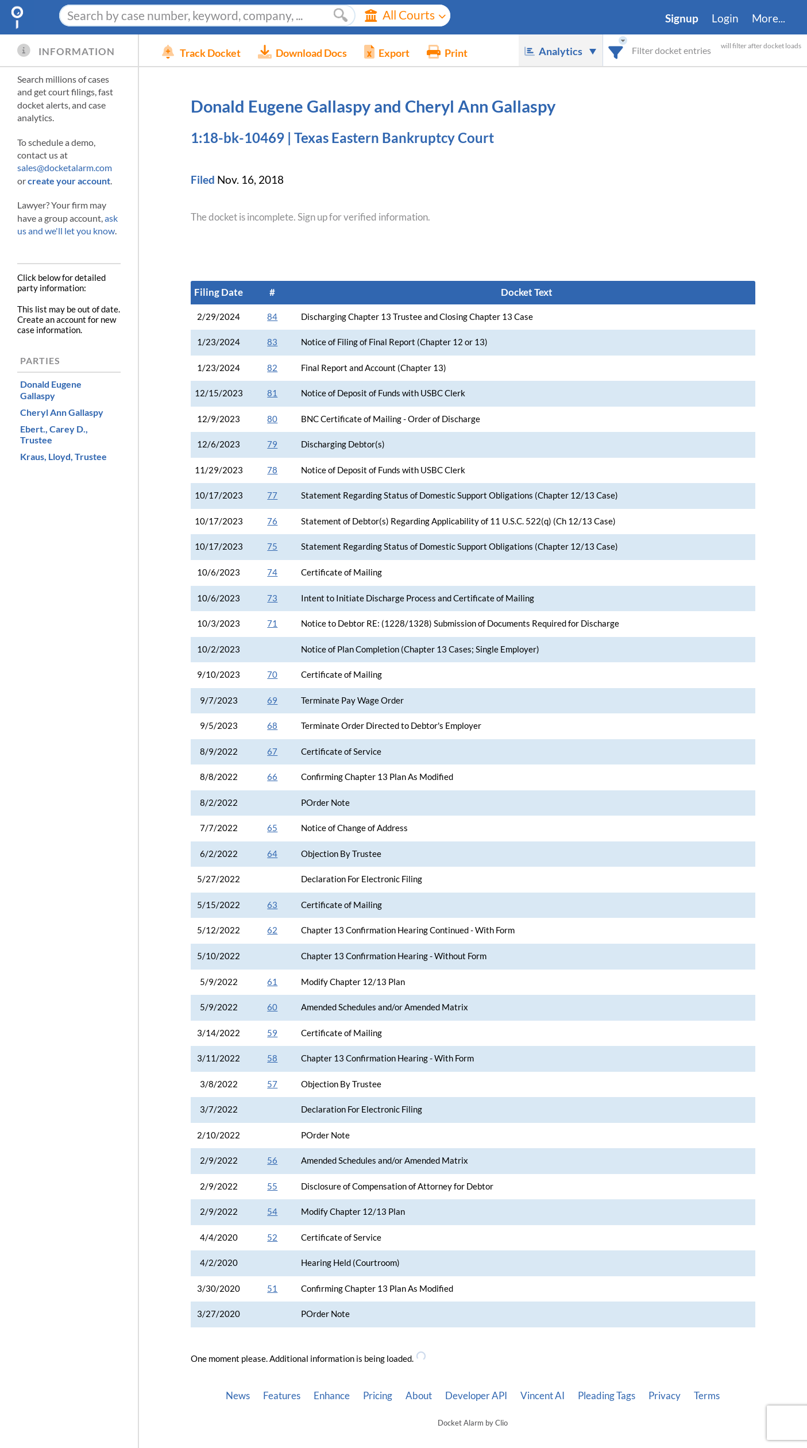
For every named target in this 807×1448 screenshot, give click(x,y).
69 (272, 700)
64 (272, 854)
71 (272, 623)
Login (725, 18)
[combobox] (616, 50)
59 (272, 1033)
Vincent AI (542, 1395)
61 (272, 982)
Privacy (664, 1395)
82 (272, 368)
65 (272, 828)
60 (272, 1007)
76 (272, 521)
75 (272, 546)
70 (272, 674)
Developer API (476, 1395)
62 (272, 930)
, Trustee (54, 434)
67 (272, 751)
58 (272, 1058)
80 (272, 419)
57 (272, 1084)
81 (272, 393)
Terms (707, 1395)
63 (272, 905)
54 (272, 1212)
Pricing (377, 1395)
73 (272, 598)
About (419, 1395)
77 (272, 495)
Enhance (332, 1395)
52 (272, 1237)
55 (272, 1186)
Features (281, 1395)
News (238, 1395)
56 (272, 1160)
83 (272, 342)
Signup (681, 18)
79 (272, 444)
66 (272, 777)
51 (272, 1288)
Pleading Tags (606, 1395)
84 (272, 317)
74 (272, 572)
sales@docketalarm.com (64, 167)
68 (272, 726)
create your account (69, 180)
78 (272, 470)
